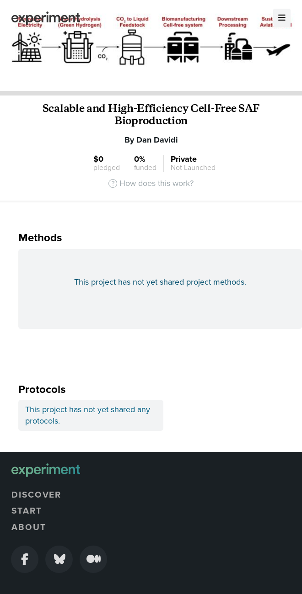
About (28, 527)
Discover (36, 495)
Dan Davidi (157, 140)
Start (26, 511)
